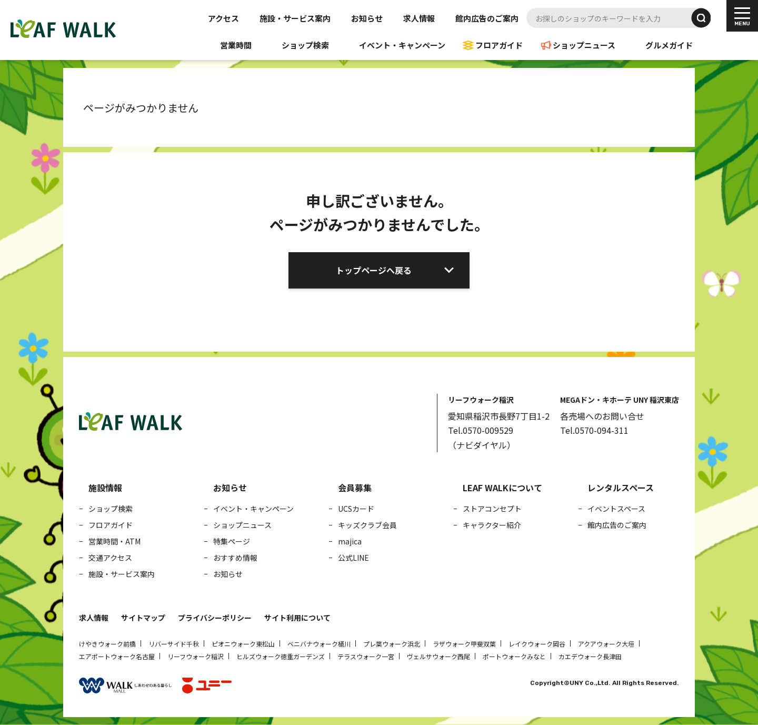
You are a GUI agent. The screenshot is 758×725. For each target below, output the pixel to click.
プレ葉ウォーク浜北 (391, 643)
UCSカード (356, 508)
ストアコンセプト (492, 508)
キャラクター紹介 (492, 525)
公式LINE (353, 557)
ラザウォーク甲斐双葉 (464, 643)
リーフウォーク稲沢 (195, 656)
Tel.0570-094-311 (594, 430)
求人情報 (419, 18)
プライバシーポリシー (215, 617)
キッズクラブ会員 (367, 525)
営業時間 (236, 45)
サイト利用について (297, 617)
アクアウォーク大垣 (606, 643)
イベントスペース (616, 508)
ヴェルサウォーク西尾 (438, 656)
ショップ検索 (305, 45)
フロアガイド (499, 45)
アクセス (223, 18)
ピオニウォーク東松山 (243, 643)
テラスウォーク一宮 (365, 656)
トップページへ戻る (374, 270)
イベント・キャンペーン (402, 45)
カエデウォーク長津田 (590, 656)
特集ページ (231, 541)
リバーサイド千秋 (173, 643)
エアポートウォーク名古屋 (117, 656)
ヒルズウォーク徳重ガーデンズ (280, 656)
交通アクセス (110, 557)
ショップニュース (584, 45)
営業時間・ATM (114, 541)
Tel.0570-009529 (480, 430)
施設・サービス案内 (295, 18)
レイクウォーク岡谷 (536, 643)
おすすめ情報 (235, 557)
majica (350, 541)
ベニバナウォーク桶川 (319, 643)
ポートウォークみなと (514, 656)
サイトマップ (143, 617)
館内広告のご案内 (486, 18)
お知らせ (367, 18)
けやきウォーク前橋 (107, 643)
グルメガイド (669, 45)
